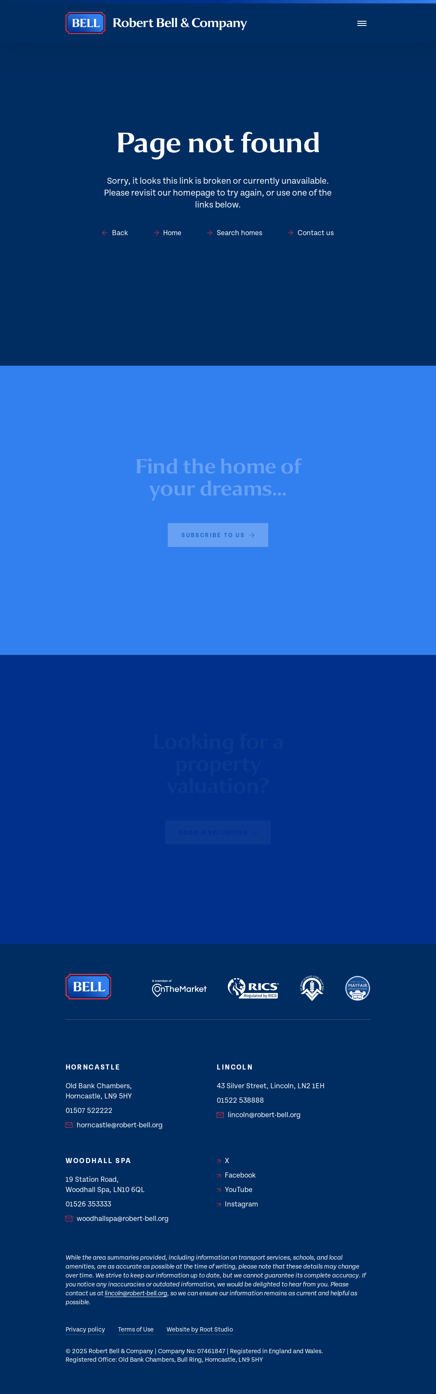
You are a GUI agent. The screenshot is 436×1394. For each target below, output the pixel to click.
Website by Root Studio (199, 1329)
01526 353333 (88, 1204)
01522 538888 (240, 1100)
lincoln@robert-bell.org (259, 1115)
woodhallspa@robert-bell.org (117, 1219)
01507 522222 (89, 1111)
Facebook (236, 1175)
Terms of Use (136, 1329)
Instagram (237, 1204)
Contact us (311, 233)
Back (115, 233)
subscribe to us (218, 532)
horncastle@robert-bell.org (114, 1125)
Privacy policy (85, 1329)
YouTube (234, 1190)
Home (168, 233)
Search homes (234, 233)
